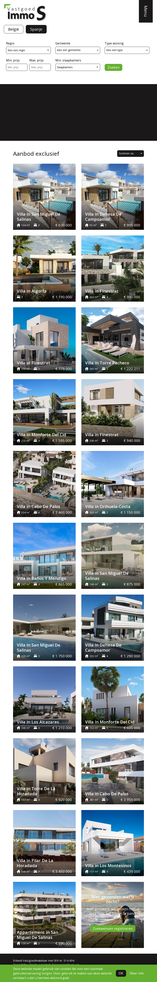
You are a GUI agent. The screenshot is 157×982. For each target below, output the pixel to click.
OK (121, 973)
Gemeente (62, 43)
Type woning (114, 43)
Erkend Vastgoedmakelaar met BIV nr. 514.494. (44, 960)
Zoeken (113, 67)
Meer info (137, 973)
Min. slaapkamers (68, 60)
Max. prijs (36, 60)
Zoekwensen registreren (113, 928)
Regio (10, 43)
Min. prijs (13, 60)
